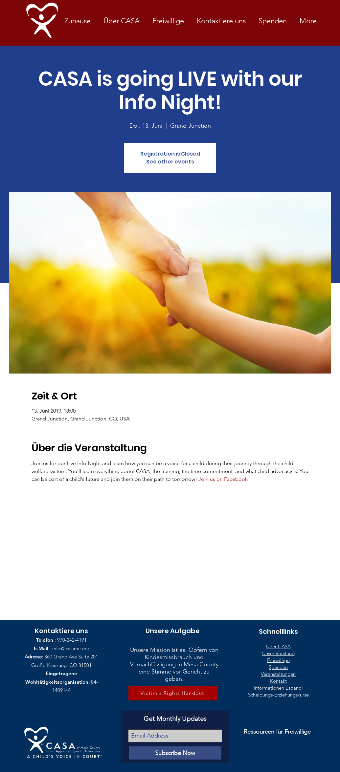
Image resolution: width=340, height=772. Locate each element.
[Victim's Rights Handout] (173, 693)
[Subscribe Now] (175, 753)
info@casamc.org (70, 648)
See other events (170, 161)
